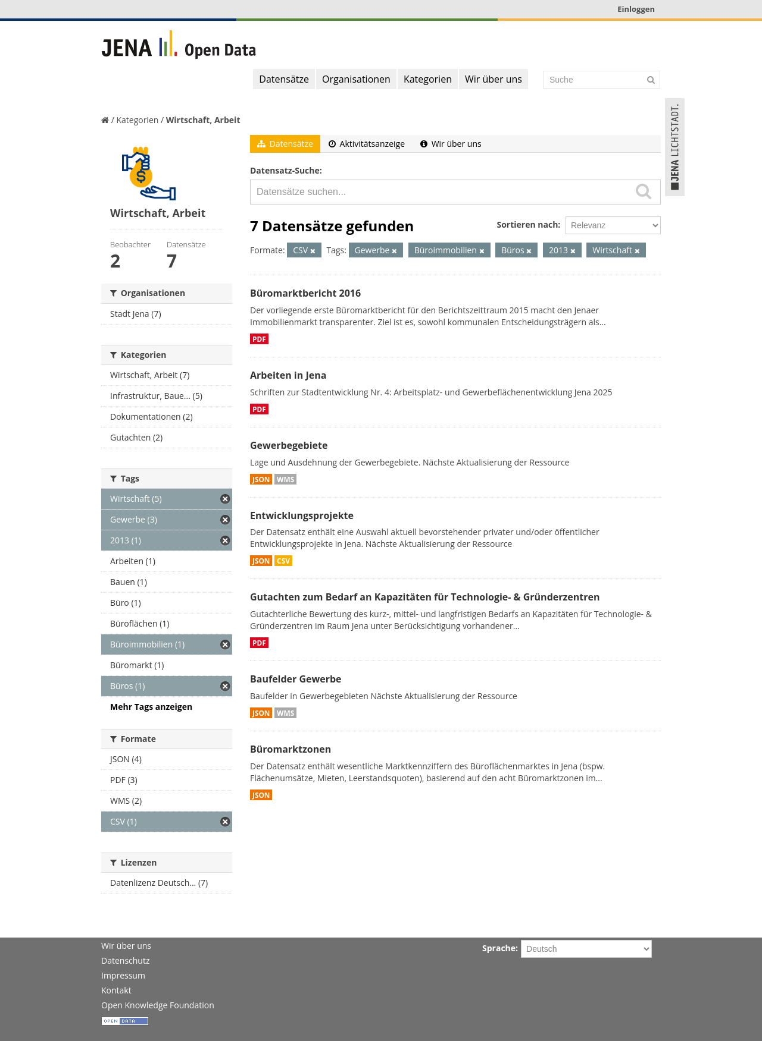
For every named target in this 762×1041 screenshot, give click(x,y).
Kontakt (116, 990)
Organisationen (356, 79)
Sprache (499, 948)
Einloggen (636, 9)
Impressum (123, 975)
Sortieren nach (527, 224)
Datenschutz (125, 960)
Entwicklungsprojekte (302, 515)
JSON (261, 479)
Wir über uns (493, 79)
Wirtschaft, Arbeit (203, 119)
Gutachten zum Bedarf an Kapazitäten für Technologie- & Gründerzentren (424, 596)
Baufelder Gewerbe (296, 678)
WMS (285, 479)
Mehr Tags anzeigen (151, 706)
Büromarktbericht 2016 (305, 293)
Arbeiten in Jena (288, 375)
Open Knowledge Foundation (157, 1005)
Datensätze (284, 79)
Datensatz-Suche (285, 170)
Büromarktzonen (290, 749)
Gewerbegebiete (288, 445)
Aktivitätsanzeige (367, 143)
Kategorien (428, 79)
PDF (259, 339)
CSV (283, 560)
